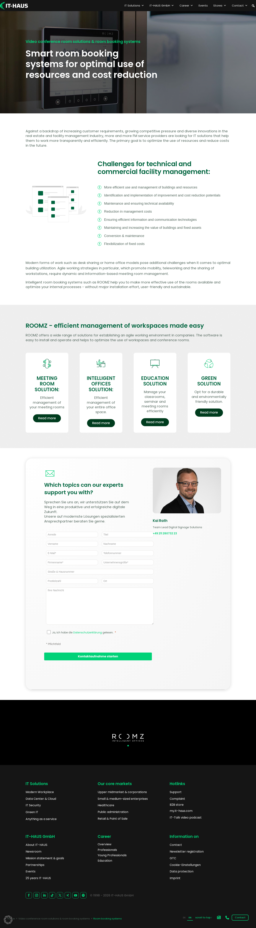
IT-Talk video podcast (186, 817)
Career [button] (186, 5)
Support (176, 792)
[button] (253, 6)
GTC (173, 858)
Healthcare (106, 805)
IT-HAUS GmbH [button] (162, 5)
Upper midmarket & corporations (122, 792)
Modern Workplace (40, 792)
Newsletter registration (187, 851)
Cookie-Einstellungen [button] (185, 865)
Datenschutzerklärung (87, 632)
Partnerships (35, 865)
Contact (240, 5)
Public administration (113, 812)
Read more (47, 419)
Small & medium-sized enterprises (123, 799)
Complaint (177, 799)
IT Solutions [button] (134, 5)
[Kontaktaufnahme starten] (98, 656)
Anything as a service (41, 819)
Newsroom (33, 851)
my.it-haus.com (181, 811)
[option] (184, 918)
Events (203, 5)
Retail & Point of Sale (113, 818)
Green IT (32, 812)
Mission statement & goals (45, 858)
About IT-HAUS (36, 845)
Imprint (175, 878)
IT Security (33, 805)
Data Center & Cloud (41, 799)
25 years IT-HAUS (38, 878)
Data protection (181, 871)
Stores (219, 5)
